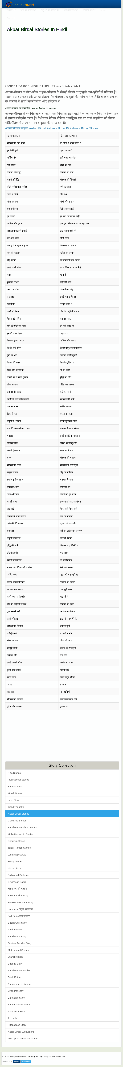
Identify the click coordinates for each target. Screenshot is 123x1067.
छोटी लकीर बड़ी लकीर (17, 186)
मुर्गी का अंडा (65, 186)
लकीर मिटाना (65, 406)
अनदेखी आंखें (13, 487)
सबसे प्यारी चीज (14, 267)
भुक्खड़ (10, 435)
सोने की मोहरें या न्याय (16, 326)
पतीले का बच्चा (66, 252)
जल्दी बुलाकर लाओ (68, 421)
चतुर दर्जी (64, 333)
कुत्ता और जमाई (13, 670)
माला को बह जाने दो (69, 574)
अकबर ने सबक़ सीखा (69, 428)
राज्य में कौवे (12, 194)
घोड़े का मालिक (66, 472)
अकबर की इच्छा (67, 604)
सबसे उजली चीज (14, 662)
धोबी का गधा (65, 165)
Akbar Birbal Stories (18, 813)
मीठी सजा (64, 238)
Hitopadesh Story (17, 1024)
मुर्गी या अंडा (12, 355)
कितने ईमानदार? (14, 450)
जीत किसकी (12, 552)
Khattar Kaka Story (18, 895)
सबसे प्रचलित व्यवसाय (70, 435)
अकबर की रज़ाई (14, 391)
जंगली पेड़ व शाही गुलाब (17, 377)
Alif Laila (12, 1018)
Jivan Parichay (16, 990)
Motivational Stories (18, 950)
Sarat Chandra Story (19, 1004)
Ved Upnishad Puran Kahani (23, 1038)
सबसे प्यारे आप (66, 450)
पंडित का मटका (67, 384)
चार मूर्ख (10, 508)
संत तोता (11, 304)
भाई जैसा (64, 552)
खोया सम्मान (12, 384)
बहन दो (63, 274)
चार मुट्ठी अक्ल (66, 589)
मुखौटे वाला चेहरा (14, 333)
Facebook (26, 1061)
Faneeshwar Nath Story (20, 902)
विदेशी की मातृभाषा (68, 443)
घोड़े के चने (11, 260)
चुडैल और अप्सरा (14, 706)
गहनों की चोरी (66, 150)
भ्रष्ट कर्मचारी (12, 208)
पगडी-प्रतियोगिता (67, 611)
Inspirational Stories (18, 779)
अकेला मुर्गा (65, 626)
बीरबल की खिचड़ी (68, 179)
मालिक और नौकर (67, 340)
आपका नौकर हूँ (13, 172)
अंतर (9, 274)
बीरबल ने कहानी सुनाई (17, 230)
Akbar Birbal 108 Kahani (21, 1031)
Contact (11, 18)
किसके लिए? (12, 443)
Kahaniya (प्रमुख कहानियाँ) (20, 909)
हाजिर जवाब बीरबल (16, 582)
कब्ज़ (9, 457)
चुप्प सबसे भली (13, 611)
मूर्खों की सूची (12, 150)
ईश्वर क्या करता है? (15, 370)
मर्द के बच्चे (12, 574)
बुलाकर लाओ (13, 282)
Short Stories (15, 786)
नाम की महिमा (66, 516)
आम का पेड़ (65, 487)
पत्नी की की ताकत (15, 523)
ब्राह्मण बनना (12, 472)
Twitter (16, 1061)
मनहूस (9, 684)
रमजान (63, 684)
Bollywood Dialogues (19, 875)
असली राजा (12, 501)
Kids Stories (14, 773)
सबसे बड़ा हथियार (68, 296)
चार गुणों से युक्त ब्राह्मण (17, 245)
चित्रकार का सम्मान (68, 245)
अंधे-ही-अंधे (12, 633)
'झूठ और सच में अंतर (69, 618)
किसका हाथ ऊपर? (15, 340)
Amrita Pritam (15, 929)
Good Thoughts (16, 807)
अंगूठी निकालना (13, 538)
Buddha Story (15, 963)
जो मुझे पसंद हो (67, 326)
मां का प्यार (65, 370)
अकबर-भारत (65, 318)
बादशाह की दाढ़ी (67, 399)
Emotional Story (16, 997)
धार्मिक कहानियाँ (71, 10)
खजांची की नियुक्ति (68, 355)
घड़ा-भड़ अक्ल (13, 238)
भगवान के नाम (66, 479)
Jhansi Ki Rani (15, 956)
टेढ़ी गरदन (11, 165)
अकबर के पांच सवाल (16, 516)
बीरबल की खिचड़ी (15, 626)
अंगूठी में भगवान (14, 421)
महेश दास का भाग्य (68, 135)
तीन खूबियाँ (65, 691)
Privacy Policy (35, 1056)
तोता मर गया (12, 201)
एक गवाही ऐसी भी (68, 230)
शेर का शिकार (66, 560)
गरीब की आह (66, 640)
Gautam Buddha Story (20, 943)
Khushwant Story (17, 936)
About (103, 10)
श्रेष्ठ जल (63, 655)
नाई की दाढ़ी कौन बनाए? (71, 530)
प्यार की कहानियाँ (28, 10)
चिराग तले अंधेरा (14, 318)
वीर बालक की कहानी (17, 888)
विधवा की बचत (13, 362)
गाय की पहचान (13, 252)
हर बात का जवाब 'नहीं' (70, 216)
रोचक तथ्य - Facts (16, 1011)
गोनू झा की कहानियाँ (50, 10)
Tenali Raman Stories (19, 847)
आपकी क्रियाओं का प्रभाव (18, 428)
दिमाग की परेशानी (67, 523)
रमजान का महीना (67, 582)
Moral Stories (15, 793)
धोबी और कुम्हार (67, 201)
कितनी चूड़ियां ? (67, 362)
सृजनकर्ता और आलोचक (70, 501)
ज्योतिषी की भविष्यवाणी (18, 399)
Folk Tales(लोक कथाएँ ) (19, 916)
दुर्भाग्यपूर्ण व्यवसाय (15, 479)
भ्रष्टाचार (10, 530)
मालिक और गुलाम (15, 223)
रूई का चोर (12, 655)
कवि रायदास (12, 406)
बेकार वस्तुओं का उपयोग (71, 348)
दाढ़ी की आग (65, 282)
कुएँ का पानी (65, 391)
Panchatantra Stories (19, 970)
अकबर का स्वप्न (66, 172)
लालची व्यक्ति (66, 538)
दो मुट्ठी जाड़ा (12, 648)
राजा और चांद (13, 494)
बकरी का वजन (66, 662)
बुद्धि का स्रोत (65, 377)
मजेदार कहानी (89, 10)
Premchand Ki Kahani (19, 984)
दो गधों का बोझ (67, 289)
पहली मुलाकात (13, 135)
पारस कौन (11, 677)
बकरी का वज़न (66, 413)
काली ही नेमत (13, 311)
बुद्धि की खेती (13, 545)
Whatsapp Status (17, 854)
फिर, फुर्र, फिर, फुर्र (68, 508)
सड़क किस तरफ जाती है (71, 267)
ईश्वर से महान (13, 413)
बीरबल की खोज (14, 465)
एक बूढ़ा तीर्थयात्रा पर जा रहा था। (74, 223)
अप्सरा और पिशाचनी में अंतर (19, 567)
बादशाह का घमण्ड (15, 589)
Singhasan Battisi (17, 882)
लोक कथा (11, 10)
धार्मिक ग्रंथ (11, 157)
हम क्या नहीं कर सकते (70, 260)
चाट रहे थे (64, 596)
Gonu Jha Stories (17, 820)
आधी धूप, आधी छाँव (16, 596)
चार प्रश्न (10, 691)
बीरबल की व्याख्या (68, 457)
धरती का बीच (13, 289)
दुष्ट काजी (11, 216)
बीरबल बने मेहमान (15, 699)
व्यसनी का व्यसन (14, 560)
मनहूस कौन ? (66, 304)
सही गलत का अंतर (68, 157)
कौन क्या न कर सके (68, 699)
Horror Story (14, 868)
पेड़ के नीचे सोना (14, 348)
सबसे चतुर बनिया (67, 677)
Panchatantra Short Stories (22, 827)
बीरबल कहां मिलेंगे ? (69, 545)
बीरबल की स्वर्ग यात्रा (16, 143)
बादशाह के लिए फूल (69, 465)
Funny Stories (15, 861)
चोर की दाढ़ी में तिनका (69, 311)
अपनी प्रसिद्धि (13, 179)
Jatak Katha (14, 977)
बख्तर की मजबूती (68, 648)
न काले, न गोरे (66, 633)
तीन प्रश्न (63, 194)
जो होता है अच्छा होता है (70, 143)
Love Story (13, 800)
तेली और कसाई (66, 208)
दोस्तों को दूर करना (68, 494)
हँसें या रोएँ (64, 670)
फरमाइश (10, 296)
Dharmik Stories (16, 841)
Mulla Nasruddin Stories (20, 834)
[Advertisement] (62, 57)
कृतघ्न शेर (64, 706)
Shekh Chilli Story (17, 922)
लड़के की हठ (12, 618)
